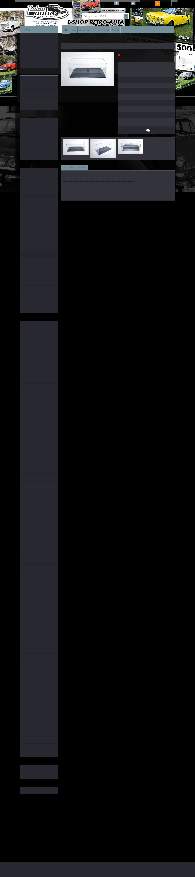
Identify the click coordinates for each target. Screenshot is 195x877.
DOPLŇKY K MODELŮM (77, 39)
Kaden (108, 204)
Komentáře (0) (121, 167)
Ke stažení (138, 167)
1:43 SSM (136, 204)
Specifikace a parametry (74, 167)
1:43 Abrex (147, 204)
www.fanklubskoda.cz (30, 810)
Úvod (64, 39)
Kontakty (115, 29)
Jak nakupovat (103, 29)
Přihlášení (125, 3)
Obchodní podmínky (87, 29)
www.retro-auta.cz (29, 808)
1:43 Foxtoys (124, 204)
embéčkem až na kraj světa (32, 815)
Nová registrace (143, 3)
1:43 (114, 204)
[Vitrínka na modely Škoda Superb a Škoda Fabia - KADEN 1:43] (87, 53)
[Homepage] (67, 29)
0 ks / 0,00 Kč (167, 2)
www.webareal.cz (49, 857)
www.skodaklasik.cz (29, 812)
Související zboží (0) (100, 167)
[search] (126, 16)
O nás (74, 29)
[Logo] (38, 16)
